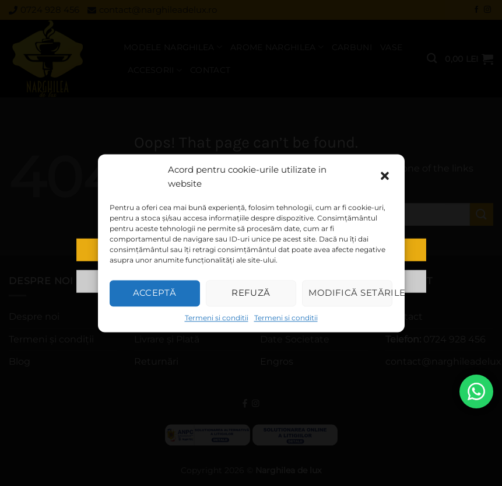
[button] (386, 177)
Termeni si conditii (216, 317)
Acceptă (155, 292)
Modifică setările (350, 292)
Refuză (251, 292)
